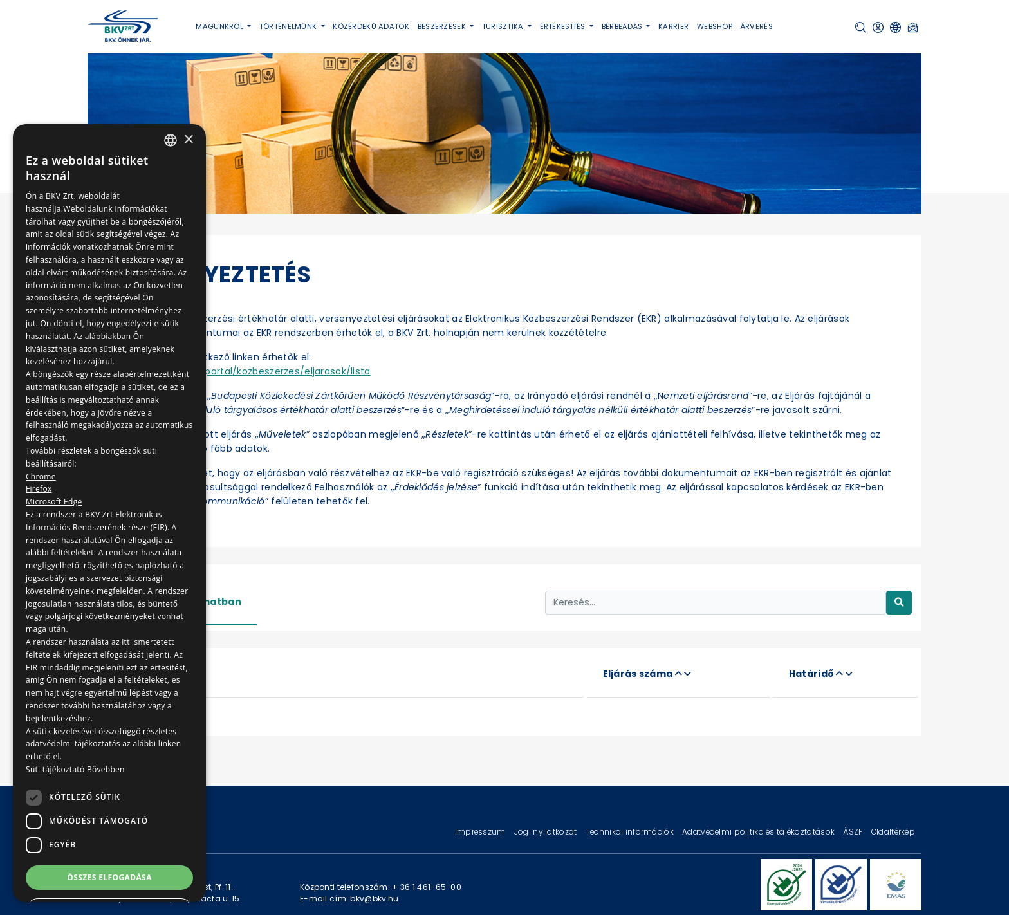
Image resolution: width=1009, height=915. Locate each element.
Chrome (41, 476)
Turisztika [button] (504, 26)
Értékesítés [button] (564, 26)
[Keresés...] (715, 603)
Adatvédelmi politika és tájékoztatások (759, 831)
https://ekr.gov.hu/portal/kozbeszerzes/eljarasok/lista (243, 371)
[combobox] (170, 140)
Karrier (673, 26)
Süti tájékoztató (55, 769)
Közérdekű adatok (371, 26)
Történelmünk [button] (289, 26)
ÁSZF (853, 831)
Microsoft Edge (54, 501)
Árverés (757, 26)
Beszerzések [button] (443, 26)
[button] (860, 27)
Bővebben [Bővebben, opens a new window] (106, 769)
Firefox (39, 488)
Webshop (714, 26)
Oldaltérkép (893, 831)
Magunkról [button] (220, 26)
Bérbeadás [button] (623, 26)
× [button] (188, 140)
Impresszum (481, 831)
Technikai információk (631, 831)
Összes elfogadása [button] (109, 877)
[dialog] (109, 513)
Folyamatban (207, 601)
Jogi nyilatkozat (546, 831)
